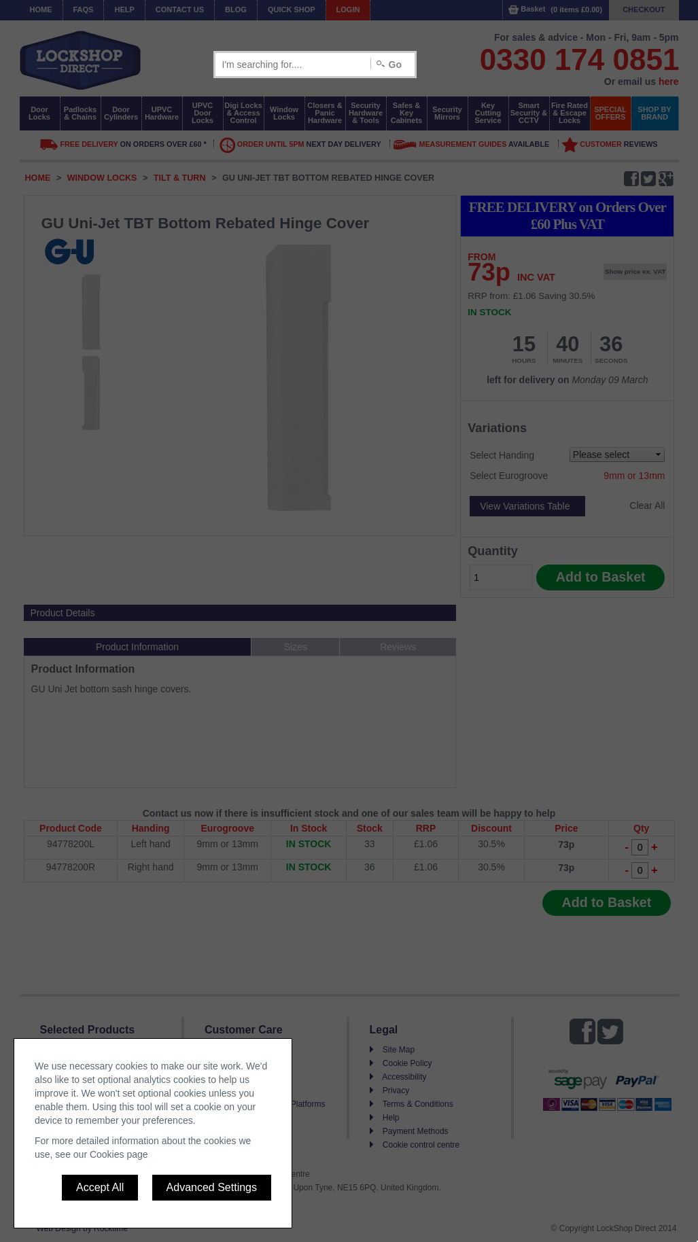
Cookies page (119, 1154)
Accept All (100, 1187)
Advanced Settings (212, 1187)
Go (395, 64)
